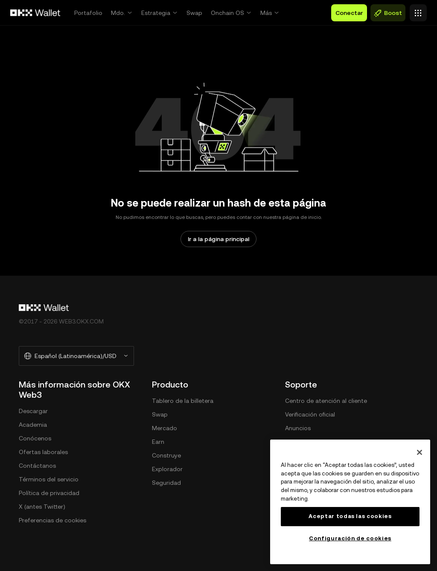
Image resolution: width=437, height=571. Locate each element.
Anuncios (298, 428)
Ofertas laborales (43, 452)
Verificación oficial (310, 414)
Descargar (33, 411)
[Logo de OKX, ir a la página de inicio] (35, 12)
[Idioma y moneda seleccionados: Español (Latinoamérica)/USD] (76, 356)
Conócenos (35, 438)
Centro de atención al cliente (326, 400)
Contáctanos (37, 465)
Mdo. (118, 12)
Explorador (167, 469)
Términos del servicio (49, 479)
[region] (350, 502)
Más (266, 12)
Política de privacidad (49, 492)
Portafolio (88, 12)
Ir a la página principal (218, 239)
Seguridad (166, 482)
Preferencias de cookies (52, 520)
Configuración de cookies (350, 538)
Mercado (164, 428)
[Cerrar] (419, 452)
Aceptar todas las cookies (350, 516)
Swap (194, 12)
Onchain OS (227, 12)
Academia (33, 424)
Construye (166, 455)
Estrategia (155, 12)
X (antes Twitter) (42, 506)
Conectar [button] (349, 12)
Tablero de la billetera (182, 400)
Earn (158, 441)
